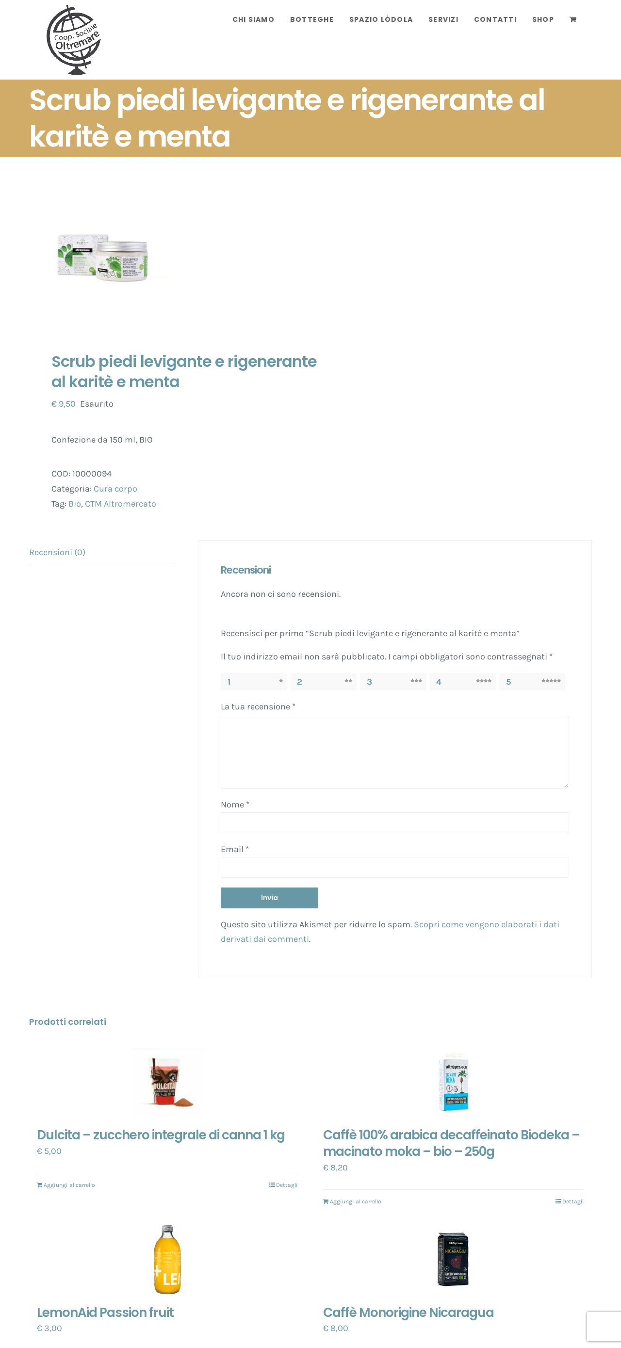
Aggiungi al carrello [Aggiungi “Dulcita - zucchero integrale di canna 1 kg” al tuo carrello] (69, 1185)
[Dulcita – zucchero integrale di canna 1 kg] (167, 1082)
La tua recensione (258, 706)
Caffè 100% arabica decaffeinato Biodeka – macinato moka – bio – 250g (451, 1143)
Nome (235, 804)
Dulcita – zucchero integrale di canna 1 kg (161, 1135)
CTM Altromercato (120, 503)
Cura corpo (115, 488)
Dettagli (287, 1185)
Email (235, 849)
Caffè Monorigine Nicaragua (408, 1312)
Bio (74, 503)
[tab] (102, 552)
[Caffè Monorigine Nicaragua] (453, 1259)
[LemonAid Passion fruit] (167, 1259)
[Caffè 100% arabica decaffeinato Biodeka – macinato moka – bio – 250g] (453, 1082)
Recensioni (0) (57, 552)
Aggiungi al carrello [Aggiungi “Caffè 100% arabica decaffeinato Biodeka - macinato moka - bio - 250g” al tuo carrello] (355, 1201)
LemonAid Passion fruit (105, 1312)
